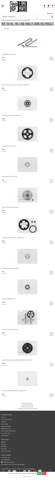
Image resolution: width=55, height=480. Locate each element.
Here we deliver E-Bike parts (8, 431)
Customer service (5, 433)
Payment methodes (6, 426)
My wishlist (4, 448)
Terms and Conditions (6, 419)
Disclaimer (3, 421)
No (44, 473)
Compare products (6, 451)
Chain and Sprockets (25, 20)
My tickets (4, 446)
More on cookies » (27, 476)
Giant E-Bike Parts (17, 20)
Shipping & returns (6, 428)
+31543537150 (5, 459)
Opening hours (5, 435)
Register (3, 442)
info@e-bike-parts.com (7, 462)
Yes (39, 473)
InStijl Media (32, 468)
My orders (3, 444)
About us (3, 417)
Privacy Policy (4, 424)
